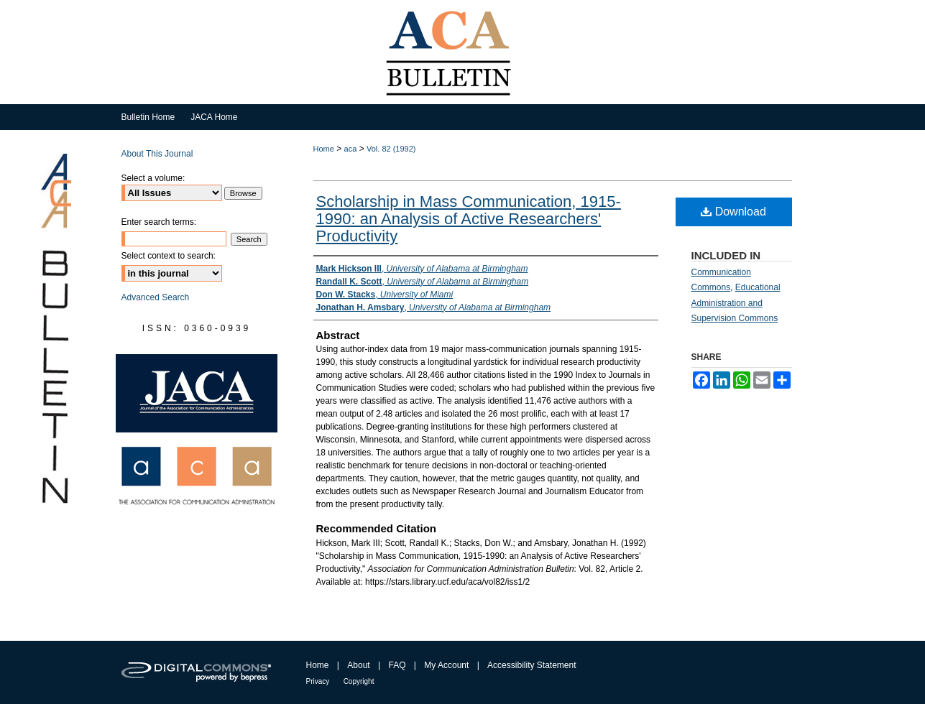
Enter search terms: (159, 222)
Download (733, 211)
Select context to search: (168, 256)
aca (350, 148)
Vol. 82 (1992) (391, 148)
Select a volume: (153, 178)
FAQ (396, 665)
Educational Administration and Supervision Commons (736, 302)
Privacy (318, 681)
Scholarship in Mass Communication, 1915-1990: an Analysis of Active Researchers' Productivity (468, 219)
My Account (446, 665)
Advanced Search (155, 297)
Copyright (359, 681)
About (358, 665)
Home (323, 148)
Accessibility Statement (531, 665)
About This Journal (157, 154)
